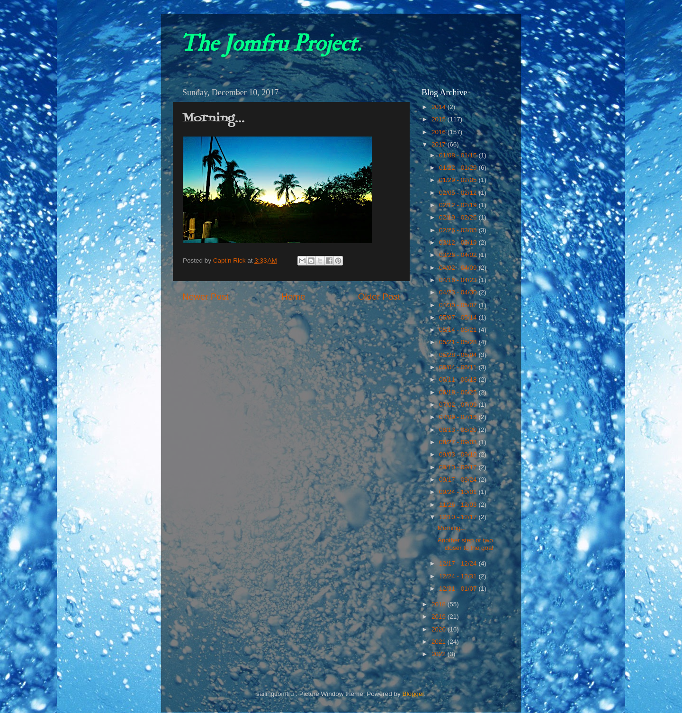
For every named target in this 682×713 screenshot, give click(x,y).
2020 (439, 629)
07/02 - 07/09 (458, 404)
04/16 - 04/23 (458, 279)
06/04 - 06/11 (458, 367)
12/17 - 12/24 (458, 563)
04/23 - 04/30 (458, 292)
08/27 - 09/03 (458, 442)
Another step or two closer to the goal (466, 544)
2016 (439, 132)
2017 (439, 144)
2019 (439, 616)
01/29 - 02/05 (458, 179)
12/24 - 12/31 (458, 576)
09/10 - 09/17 (458, 467)
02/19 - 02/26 (458, 217)
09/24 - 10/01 (458, 491)
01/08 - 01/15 (458, 155)
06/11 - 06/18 (458, 379)
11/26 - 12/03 (458, 504)
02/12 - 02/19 (458, 205)
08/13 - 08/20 (458, 429)
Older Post (379, 297)
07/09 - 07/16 (458, 416)
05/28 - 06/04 (458, 354)
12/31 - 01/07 (458, 588)
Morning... (452, 527)
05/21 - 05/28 (458, 342)
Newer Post (205, 297)
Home (293, 297)
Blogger (413, 693)
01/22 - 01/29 (458, 167)
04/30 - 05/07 (458, 305)
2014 (439, 106)
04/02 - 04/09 (458, 267)
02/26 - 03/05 (458, 230)
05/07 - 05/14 (458, 317)
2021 (439, 641)
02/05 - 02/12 (458, 192)
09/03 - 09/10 (458, 454)
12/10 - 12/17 (458, 517)
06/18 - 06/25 (458, 392)
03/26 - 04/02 (458, 254)
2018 (439, 604)
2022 (439, 654)
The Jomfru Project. (270, 43)
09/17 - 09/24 (458, 479)
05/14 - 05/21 (458, 329)
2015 (439, 119)
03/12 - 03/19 (458, 242)
